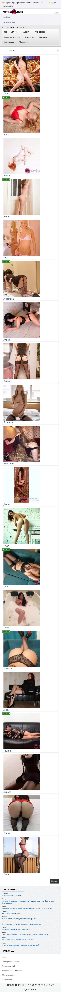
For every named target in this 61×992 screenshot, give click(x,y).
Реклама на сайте (9, 966)
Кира (6, 93)
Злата (6, 134)
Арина (6, 833)
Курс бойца (6, 17)
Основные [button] (40, 32)
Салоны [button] (15, 32)
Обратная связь (8, 975)
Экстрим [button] (43, 37)
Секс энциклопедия (9, 22)
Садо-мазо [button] (9, 42)
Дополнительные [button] (12, 37)
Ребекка (7, 668)
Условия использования (12, 971)
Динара (7, 792)
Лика (6, 710)
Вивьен (7, 381)
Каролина (8, 422)
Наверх (54, 881)
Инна (6, 874)
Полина (7, 751)
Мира (6, 627)
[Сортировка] (33, 50)
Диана (6, 504)
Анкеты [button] (27, 32)
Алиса (6, 340)
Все (5, 32)
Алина (6, 216)
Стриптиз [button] (30, 37)
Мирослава (9, 463)
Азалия (7, 175)
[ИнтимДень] (13, 11)
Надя (6, 545)
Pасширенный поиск (10, 962)
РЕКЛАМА (8, 951)
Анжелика (8, 299)
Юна (5, 257)
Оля (5, 586)
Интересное (7, 980)
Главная (5, 957)
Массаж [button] (23, 42)
